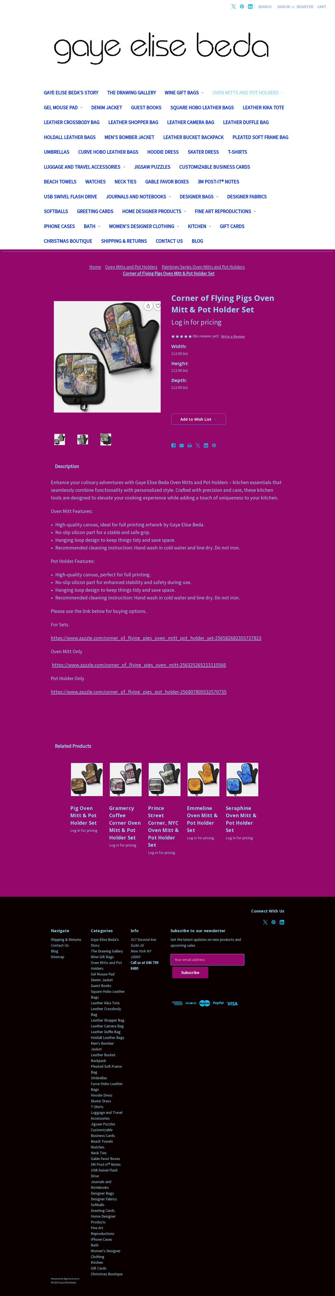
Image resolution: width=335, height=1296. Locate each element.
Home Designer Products (154, 211)
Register (305, 6)
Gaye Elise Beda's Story (71, 92)
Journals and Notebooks (138, 196)
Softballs (56, 211)
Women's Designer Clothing (144, 226)
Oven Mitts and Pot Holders (247, 92)
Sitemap (57, 956)
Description (67, 466)
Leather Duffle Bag (246, 122)
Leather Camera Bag (190, 122)
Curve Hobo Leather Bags (108, 152)
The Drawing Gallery (131, 92)
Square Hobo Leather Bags (202, 107)
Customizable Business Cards (214, 167)
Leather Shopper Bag (133, 122)
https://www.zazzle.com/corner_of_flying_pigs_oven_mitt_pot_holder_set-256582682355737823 (156, 638)
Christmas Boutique (68, 241)
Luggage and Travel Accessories (84, 167)
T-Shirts (237, 152)
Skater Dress (203, 152)
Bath (92, 226)
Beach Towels (60, 182)
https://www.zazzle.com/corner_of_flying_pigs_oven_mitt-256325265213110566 (139, 665)
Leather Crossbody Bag (71, 122)
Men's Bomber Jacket (129, 137)
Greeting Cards (95, 211)
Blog (197, 241)
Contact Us (169, 241)
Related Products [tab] (73, 746)
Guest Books (146, 107)
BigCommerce (71, 1278)
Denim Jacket (106, 107)
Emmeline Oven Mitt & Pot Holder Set (202, 819)
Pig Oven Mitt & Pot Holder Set (83, 815)
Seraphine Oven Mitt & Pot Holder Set (241, 819)
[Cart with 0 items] (321, 6)
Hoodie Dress (163, 152)
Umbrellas (56, 152)
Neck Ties (125, 182)
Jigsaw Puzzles (152, 167)
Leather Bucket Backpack (193, 137)
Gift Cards (232, 226)
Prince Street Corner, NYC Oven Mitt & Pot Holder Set (163, 826)
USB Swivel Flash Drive (70, 196)
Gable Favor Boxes (167, 182)
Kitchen (199, 226)
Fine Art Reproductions (225, 211)
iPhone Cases (59, 226)
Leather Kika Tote (263, 107)
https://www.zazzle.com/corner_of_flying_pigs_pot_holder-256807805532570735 (138, 691)
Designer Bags (199, 196)
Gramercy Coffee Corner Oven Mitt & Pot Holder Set (125, 823)
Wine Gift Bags (184, 92)
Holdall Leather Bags (70, 137)
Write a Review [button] (233, 336)
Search (264, 6)
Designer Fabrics (247, 196)
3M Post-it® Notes (218, 182)
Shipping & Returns (124, 241)
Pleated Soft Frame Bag (260, 137)
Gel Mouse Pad (63, 107)
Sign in (283, 6)
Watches (95, 182)
